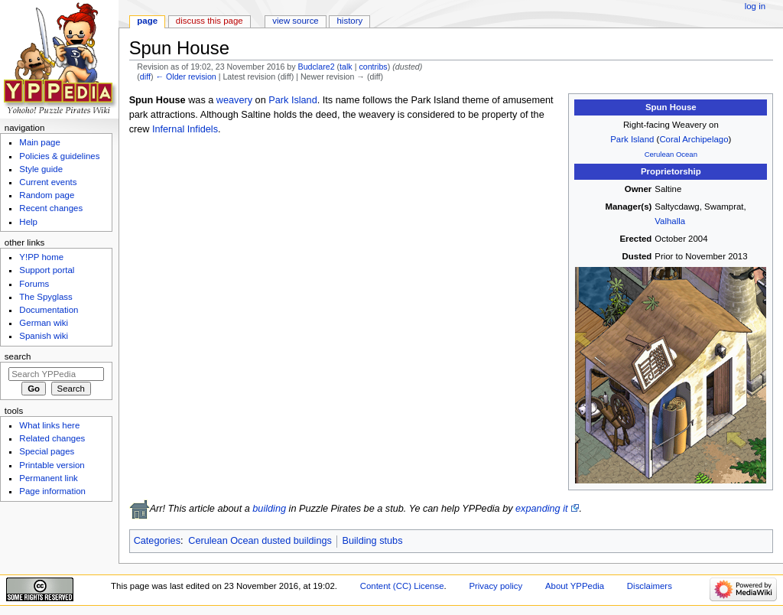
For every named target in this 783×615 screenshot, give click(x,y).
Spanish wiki (43, 335)
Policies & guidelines (59, 156)
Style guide (41, 169)
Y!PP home (41, 257)
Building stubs (373, 540)
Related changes (52, 438)
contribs (373, 66)
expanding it (541, 508)
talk (346, 66)
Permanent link (48, 478)
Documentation (48, 309)
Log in (755, 6)
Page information (52, 491)
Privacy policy (495, 586)
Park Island (632, 139)
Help (28, 221)
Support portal (46, 270)
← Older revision (185, 76)
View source (295, 20)
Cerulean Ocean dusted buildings (260, 540)
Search (18, 356)
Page (147, 20)
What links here (49, 425)
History (350, 20)
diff (145, 76)
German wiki (43, 322)
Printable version (51, 465)
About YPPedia (574, 586)
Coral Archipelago (693, 139)
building (269, 508)
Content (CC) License (402, 586)
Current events (47, 182)
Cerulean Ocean (671, 154)
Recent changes (51, 208)
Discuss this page (209, 20)
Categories (157, 540)
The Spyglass (45, 296)
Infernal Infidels (185, 129)
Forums (34, 283)
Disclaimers (649, 586)
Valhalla (670, 221)
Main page (39, 142)
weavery (234, 100)
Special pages (46, 451)
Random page (46, 195)
